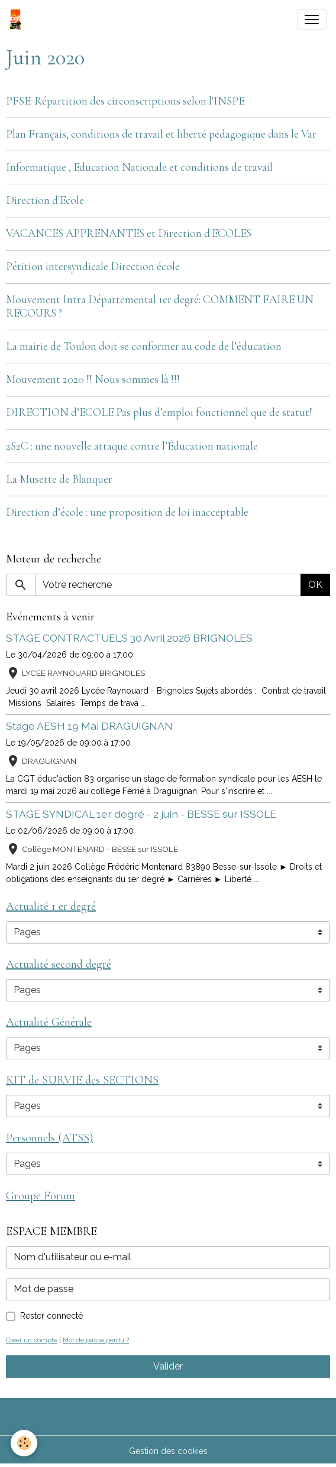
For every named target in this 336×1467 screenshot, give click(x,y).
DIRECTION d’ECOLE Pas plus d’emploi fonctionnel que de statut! (159, 412)
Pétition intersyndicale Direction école (93, 266)
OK (315, 584)
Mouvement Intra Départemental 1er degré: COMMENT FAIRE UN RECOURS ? (160, 306)
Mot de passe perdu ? (96, 1340)
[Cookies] (24, 1443)
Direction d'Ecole (45, 200)
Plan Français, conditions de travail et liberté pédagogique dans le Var (161, 134)
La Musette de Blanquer (59, 479)
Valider (168, 1366)
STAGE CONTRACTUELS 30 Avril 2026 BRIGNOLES (129, 638)
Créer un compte (31, 1340)
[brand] (17, 19)
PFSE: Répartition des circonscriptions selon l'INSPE (125, 101)
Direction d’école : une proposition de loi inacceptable (127, 512)
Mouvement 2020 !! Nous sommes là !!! (93, 379)
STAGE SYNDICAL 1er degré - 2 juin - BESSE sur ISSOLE (141, 814)
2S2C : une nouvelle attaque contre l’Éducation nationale (132, 446)
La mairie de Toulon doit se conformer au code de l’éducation (144, 346)
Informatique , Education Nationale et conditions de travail (139, 167)
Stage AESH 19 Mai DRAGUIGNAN (89, 726)
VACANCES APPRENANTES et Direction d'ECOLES (128, 233)
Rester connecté (51, 1315)
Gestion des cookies (168, 1451)
